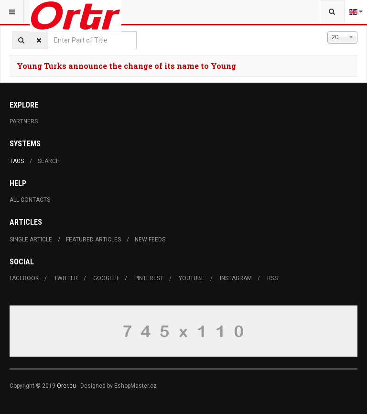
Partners (24, 121)
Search (49, 161)
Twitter (66, 278)
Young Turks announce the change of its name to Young (126, 66)
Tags (17, 161)
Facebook (24, 278)
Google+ (106, 278)
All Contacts (30, 199)
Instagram (236, 278)
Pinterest (148, 278)
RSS (272, 278)
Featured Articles (93, 239)
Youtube (192, 278)
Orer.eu (66, 385)
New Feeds (150, 239)
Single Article (31, 239)
